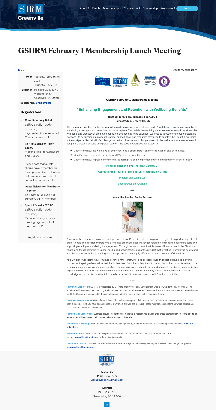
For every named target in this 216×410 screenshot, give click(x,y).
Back (21, 70)
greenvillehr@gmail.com (86, 337)
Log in (187, 8)
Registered (26, 102)
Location (27, 89)
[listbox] (185, 70)
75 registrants (42, 102)
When (29, 76)
